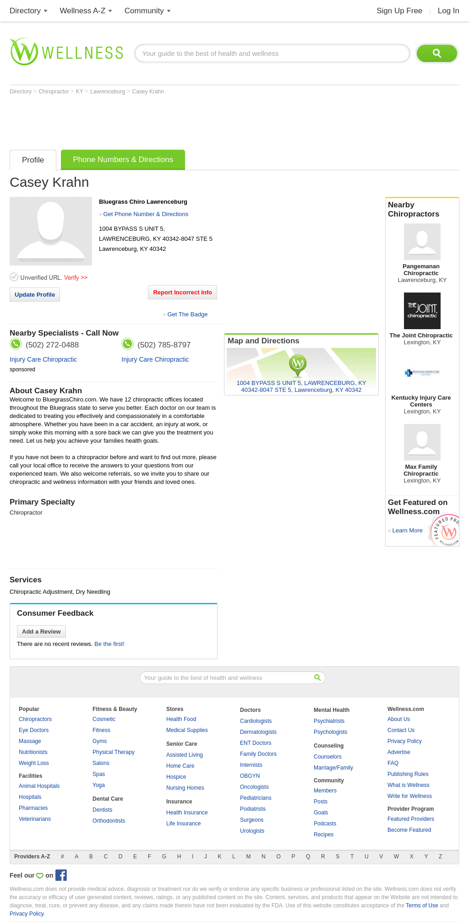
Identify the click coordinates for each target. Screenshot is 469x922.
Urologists (252, 831)
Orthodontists (109, 821)
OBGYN (250, 776)
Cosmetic (104, 719)
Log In (448, 10)
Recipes (323, 834)
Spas (99, 774)
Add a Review (41, 631)
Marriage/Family (333, 768)
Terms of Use (422, 905)
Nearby (422, 210)
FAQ (392, 763)
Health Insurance (187, 812)
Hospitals (30, 797)
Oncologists (254, 787)
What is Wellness (408, 785)
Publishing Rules (407, 774)
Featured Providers (410, 819)
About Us (398, 719)
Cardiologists (256, 721)
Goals (321, 812)
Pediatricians (256, 798)
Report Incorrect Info (182, 292)
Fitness (101, 730)
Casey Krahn (148, 91)
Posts (320, 801)
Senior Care (181, 744)
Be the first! (109, 643)
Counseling (329, 746)
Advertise (398, 752)
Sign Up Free (399, 10)
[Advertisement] (176, 120)
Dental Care (108, 799)
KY (80, 91)
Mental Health (331, 710)
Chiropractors (35, 719)
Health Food (181, 719)
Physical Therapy (114, 752)
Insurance (179, 801)
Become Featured (409, 830)
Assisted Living (184, 755)
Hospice (176, 777)
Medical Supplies (187, 730)
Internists (251, 765)
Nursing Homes (185, 788)
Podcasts (325, 823)
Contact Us (400, 730)
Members (325, 790)
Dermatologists (258, 732)
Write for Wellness (409, 796)
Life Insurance (183, 823)
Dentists (102, 810)
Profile (33, 160)
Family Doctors (258, 754)
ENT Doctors (255, 743)
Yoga (99, 785)
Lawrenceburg (108, 91)
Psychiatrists (329, 721)
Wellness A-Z (83, 10)
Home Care (180, 766)
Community (144, 10)
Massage (30, 741)
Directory (25, 10)
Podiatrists (253, 809)
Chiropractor (54, 91)
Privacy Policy (404, 741)
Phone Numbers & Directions (123, 159)
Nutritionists (33, 752)
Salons (101, 763)
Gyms (100, 741)
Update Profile (35, 294)
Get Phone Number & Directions (145, 214)
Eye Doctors (34, 730)
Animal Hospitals (39, 786)
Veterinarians (35, 819)
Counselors (328, 757)
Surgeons (251, 820)
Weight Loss (34, 763)
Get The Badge (187, 314)
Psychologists (330, 732)
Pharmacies (33, 808)
